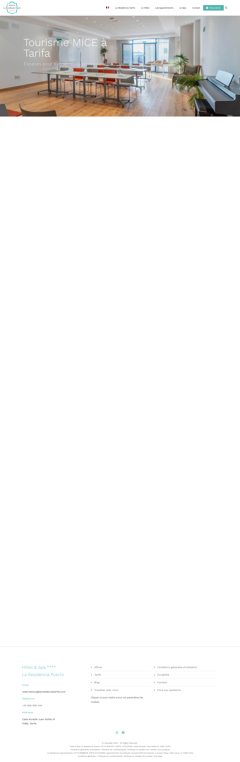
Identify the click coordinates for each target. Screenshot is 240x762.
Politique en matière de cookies (142, 750)
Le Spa (182, 8)
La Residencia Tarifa (125, 8)
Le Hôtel (145, 8)
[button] (226, 7)
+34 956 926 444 (32, 705)
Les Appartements (164, 8)
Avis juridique (164, 750)
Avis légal (158, 756)
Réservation (213, 8)
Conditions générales (87, 756)
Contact (196, 8)
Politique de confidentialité (114, 750)
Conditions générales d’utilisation (85, 750)
